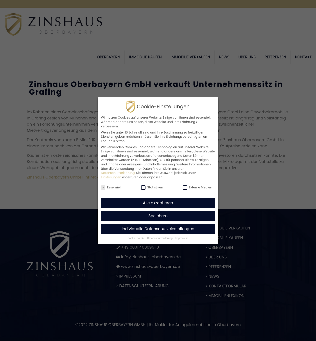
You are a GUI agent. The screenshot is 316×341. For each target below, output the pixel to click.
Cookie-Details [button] (136, 235)
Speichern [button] (158, 212)
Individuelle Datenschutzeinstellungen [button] (158, 225)
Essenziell (111, 184)
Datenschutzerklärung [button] (160, 235)
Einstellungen (111, 174)
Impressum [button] (181, 235)
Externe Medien (197, 184)
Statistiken (152, 184)
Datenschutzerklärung (118, 170)
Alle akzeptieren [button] (158, 199)
